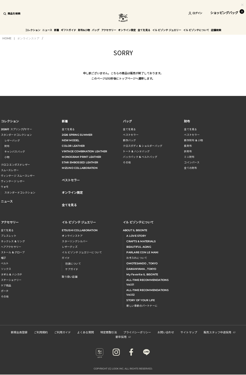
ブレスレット (8, 235)
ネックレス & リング (13, 241)
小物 (6, 157)
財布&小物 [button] (84, 30)
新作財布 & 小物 (193, 140)
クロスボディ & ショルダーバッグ (142, 145)
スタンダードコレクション (16, 134)
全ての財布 (190, 168)
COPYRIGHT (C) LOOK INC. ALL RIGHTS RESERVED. (123, 368)
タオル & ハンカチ (11, 274)
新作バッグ (129, 140)
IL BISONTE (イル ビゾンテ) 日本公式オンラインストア (123, 18)
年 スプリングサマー (16, 129)
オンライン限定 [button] (127, 30)
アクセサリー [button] (108, 30)
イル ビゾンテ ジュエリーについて (82, 252)
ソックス (6, 269)
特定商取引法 (108, 332)
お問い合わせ (165, 332)
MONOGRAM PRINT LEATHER (81, 157)
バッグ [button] (95, 30)
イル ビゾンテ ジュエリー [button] (166, 30)
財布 (6, 146)
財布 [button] (187, 121)
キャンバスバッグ (14, 151)
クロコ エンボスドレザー (15, 164)
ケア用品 (6, 285)
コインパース (191, 162)
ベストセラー (130, 134)
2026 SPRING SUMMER (77, 134)
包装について (73, 263)
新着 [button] (56, 30)
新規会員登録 (19, 332)
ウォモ (5, 186)
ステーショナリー (11, 280)
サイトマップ (189, 332)
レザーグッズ (69, 246)
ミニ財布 (189, 157)
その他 (127, 162)
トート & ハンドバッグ (136, 151)
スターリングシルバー (75, 241)
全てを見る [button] (144, 30)
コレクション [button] (32, 30)
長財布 (188, 145)
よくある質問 (85, 332)
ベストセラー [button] (71, 180)
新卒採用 (123, 337)
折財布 (188, 151)
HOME (6, 38)
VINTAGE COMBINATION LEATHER (84, 151)
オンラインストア (28, 38)
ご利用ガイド (62, 332)
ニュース (47, 30)
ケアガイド (71, 269)
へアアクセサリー (11, 246)
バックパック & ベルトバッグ (140, 157)
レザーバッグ (12, 140)
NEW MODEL (70, 140)
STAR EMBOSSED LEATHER (80, 162)
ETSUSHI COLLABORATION (80, 230)
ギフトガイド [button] (68, 30)
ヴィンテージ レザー (13, 181)
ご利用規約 (41, 332)
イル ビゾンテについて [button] (196, 30)
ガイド (66, 258)
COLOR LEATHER (73, 145)
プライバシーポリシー (137, 332)
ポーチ (5, 291)
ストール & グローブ (13, 252)
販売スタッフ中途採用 (219, 332)
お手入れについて (136, 258)
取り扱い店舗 (69, 276)
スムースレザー (10, 170)
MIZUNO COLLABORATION (79, 168)
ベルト (5, 263)
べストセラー (191, 134)
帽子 (3, 258)
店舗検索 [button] (216, 30)
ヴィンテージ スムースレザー (18, 175)
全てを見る (68, 129)
